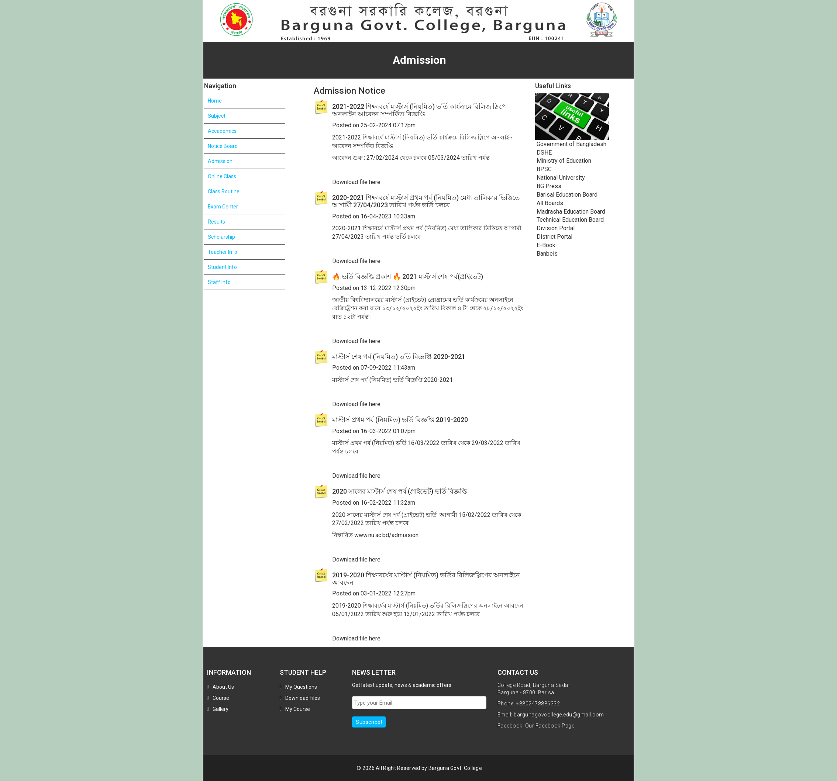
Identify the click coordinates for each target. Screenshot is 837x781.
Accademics (222, 131)
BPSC (543, 169)
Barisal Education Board (566, 194)
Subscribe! (369, 722)
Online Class (222, 176)
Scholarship (221, 237)
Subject (216, 116)
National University (560, 177)
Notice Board (223, 146)
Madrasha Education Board (570, 211)
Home (215, 101)
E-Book (545, 245)
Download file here (356, 182)
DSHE (543, 152)
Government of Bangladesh (570, 144)
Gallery (220, 709)
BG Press (548, 186)
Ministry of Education (563, 160)
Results (216, 222)
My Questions (301, 687)
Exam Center (223, 207)
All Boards (549, 203)
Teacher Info (222, 252)
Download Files (302, 698)
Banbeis (546, 253)
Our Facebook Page (550, 726)
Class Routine (224, 191)
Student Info (222, 267)
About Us (223, 687)
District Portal (553, 236)
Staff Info (219, 282)
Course (221, 698)
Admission (220, 161)
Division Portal (555, 228)
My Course (297, 709)
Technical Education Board (569, 219)
